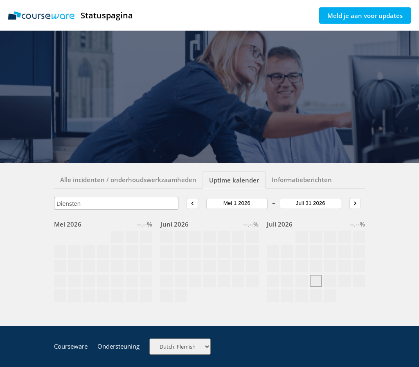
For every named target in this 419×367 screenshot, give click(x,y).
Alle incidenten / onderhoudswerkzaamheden (128, 180)
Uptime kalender (234, 180)
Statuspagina (70, 15)
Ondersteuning (118, 346)
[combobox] (116, 203)
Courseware (71, 346)
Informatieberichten (302, 180)
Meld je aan (365, 15)
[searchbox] (116, 203)
